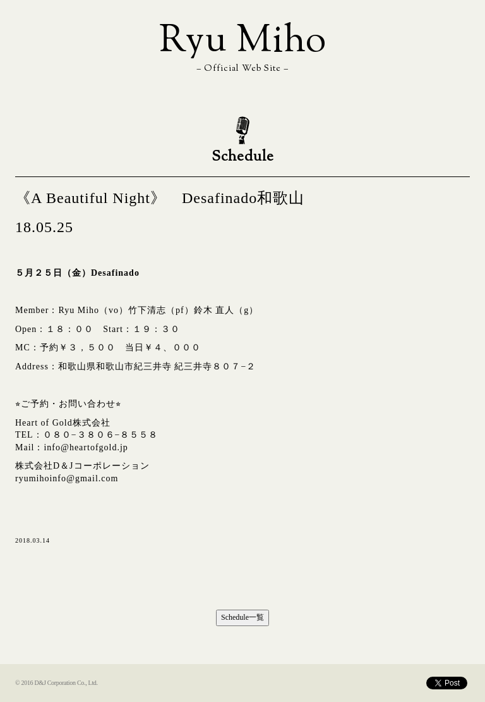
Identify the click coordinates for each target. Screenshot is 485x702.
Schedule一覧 (242, 617)
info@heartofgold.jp (86, 447)
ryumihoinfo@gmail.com (66, 478)
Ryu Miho (242, 42)
